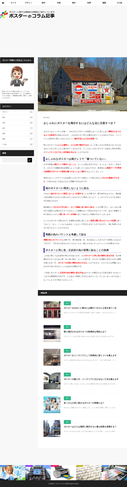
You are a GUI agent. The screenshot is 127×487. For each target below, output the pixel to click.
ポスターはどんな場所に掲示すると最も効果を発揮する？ (90, 427)
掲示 (74, 3)
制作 (43, 3)
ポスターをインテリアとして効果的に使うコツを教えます (90, 355)
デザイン (28, 3)
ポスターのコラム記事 (62, 483)
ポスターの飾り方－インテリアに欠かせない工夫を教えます (91, 379)
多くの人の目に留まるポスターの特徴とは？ (84, 403)
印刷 (59, 3)
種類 (104, 3)
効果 (89, 3)
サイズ (13, 3)
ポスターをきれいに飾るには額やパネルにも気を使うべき (90, 308)
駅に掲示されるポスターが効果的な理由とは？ (85, 332)
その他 (119, 3)
